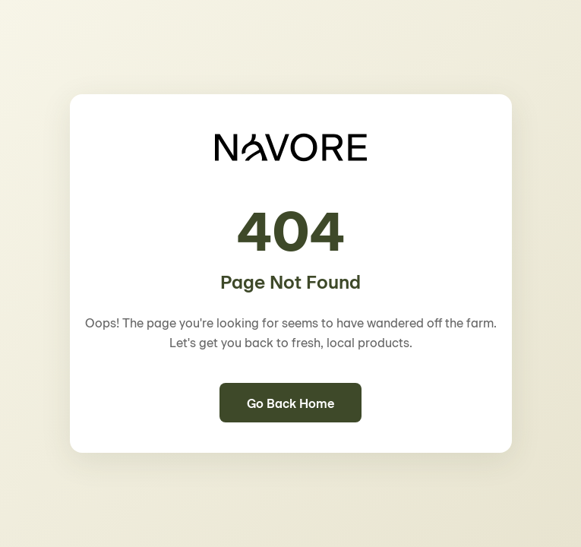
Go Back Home (290, 402)
